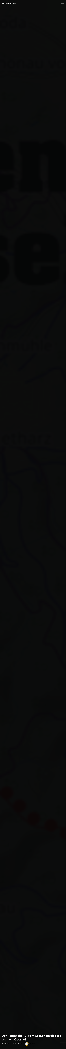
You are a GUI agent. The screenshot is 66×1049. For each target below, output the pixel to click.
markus (34, 1044)
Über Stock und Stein (9, 3)
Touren (20, 1043)
